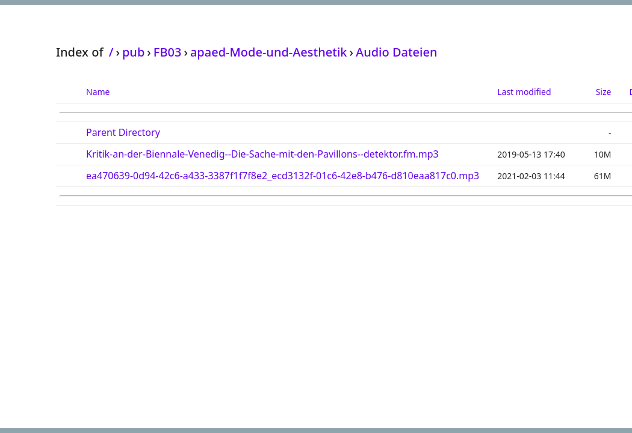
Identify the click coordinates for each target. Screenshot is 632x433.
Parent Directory (123, 132)
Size (604, 91)
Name (98, 91)
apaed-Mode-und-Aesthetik (268, 52)
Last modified (524, 91)
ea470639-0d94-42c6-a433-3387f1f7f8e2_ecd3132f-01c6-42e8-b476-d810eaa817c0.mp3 (282, 175)
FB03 (167, 52)
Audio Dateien (396, 52)
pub (133, 52)
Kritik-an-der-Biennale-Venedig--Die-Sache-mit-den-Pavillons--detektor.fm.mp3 (262, 154)
